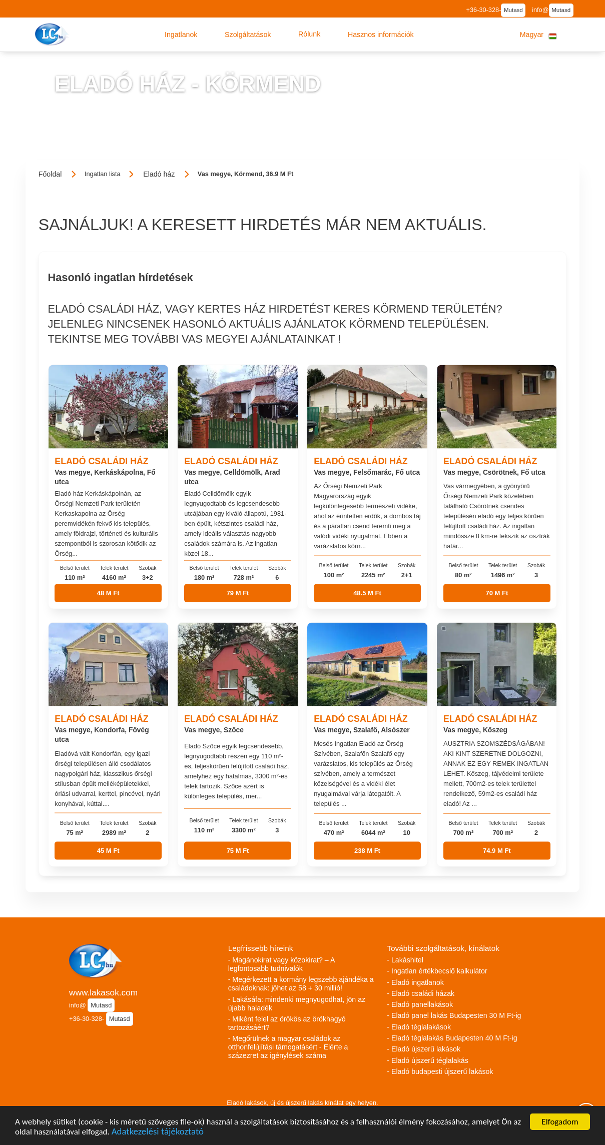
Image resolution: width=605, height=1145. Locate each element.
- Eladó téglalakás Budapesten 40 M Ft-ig (452, 1038)
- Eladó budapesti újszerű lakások (440, 1071)
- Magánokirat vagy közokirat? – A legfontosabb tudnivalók (281, 964)
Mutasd (513, 10)
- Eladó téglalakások (419, 1027)
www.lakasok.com (103, 992)
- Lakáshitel (405, 960)
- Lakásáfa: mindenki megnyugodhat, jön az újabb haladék (296, 1003)
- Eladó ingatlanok (415, 982)
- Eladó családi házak (420, 993)
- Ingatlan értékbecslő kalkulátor (437, 971)
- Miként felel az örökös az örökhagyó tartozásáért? (287, 1023)
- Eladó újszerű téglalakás (427, 1060)
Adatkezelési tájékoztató (158, 1132)
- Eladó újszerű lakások (423, 1049)
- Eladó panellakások (420, 1004)
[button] (181, 34)
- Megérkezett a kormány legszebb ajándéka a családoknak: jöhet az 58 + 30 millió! (301, 983)
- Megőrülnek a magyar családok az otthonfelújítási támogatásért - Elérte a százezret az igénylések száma (288, 1046)
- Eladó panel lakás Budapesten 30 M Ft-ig (454, 1015)
